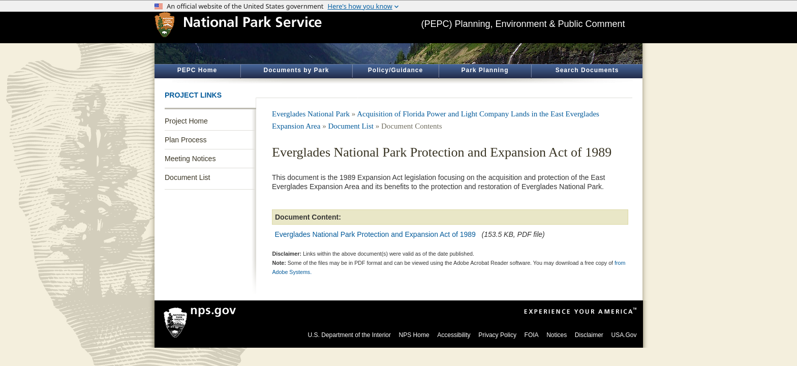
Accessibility (453, 335)
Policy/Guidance (395, 70)
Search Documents (587, 70)
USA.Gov (623, 335)
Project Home (186, 121)
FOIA (532, 335)
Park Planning (484, 70)
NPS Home (414, 335)
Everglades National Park (311, 114)
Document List (187, 177)
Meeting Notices (190, 159)
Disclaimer (589, 335)
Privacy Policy (497, 335)
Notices (556, 335)
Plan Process (185, 140)
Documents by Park (296, 70)
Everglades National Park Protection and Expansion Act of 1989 (375, 234)
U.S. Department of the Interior (349, 335)
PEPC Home (197, 70)
